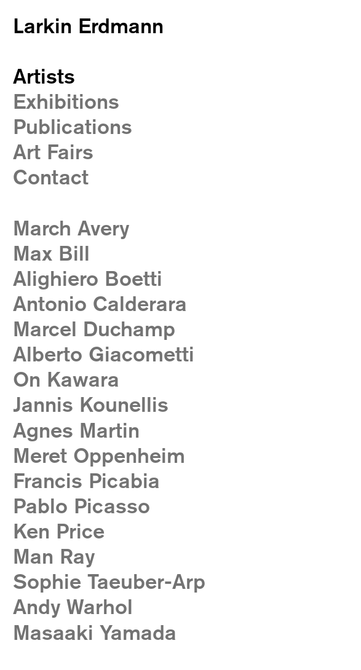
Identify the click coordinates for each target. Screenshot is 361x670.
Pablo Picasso (81, 505)
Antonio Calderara (100, 303)
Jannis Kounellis (91, 404)
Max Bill (51, 253)
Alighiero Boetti (87, 278)
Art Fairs (53, 151)
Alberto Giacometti (103, 353)
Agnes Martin (76, 430)
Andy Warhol (73, 606)
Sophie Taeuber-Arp (109, 581)
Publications (72, 126)
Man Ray (54, 556)
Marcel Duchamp (94, 328)
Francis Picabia (86, 480)
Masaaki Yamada (95, 632)
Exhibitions (66, 101)
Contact (51, 176)
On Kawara (66, 379)
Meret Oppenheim (99, 455)
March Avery (71, 227)
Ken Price (59, 530)
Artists (44, 76)
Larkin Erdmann (88, 25)
